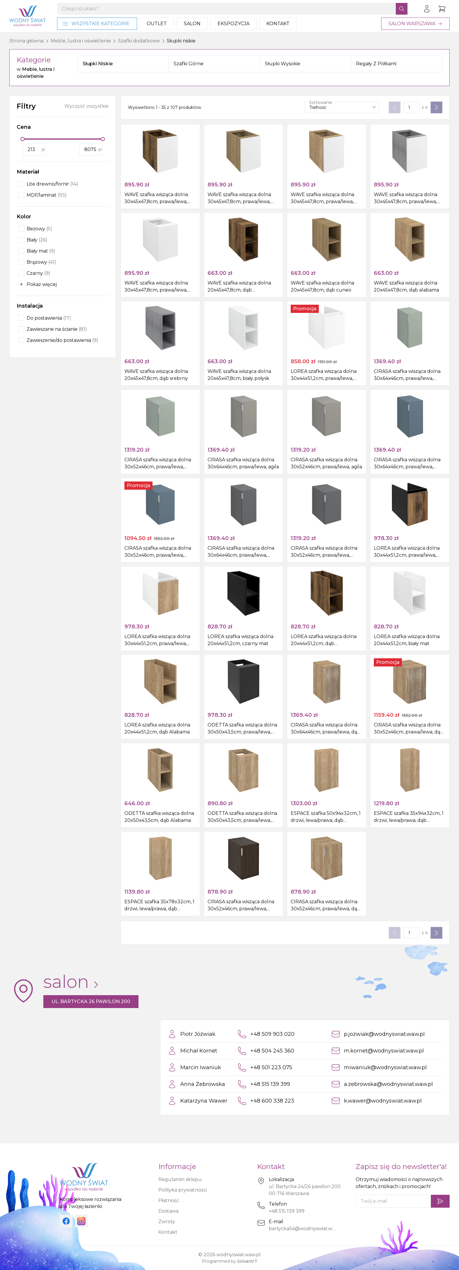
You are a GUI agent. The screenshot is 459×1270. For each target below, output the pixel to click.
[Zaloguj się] (426, 8)
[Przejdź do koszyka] (442, 8)
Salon (192, 23)
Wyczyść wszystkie (86, 106)
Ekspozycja (233, 23)
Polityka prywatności (182, 1190)
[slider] (22, 139)
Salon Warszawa (415, 23)
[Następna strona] (436, 107)
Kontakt (278, 23)
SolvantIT (247, 1261)
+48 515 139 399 (286, 1211)
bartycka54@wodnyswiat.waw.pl (306, 1228)
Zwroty (166, 1221)
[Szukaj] (401, 9)
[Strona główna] (27, 16)
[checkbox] (21, 184)
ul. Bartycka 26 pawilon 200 (91, 1001)
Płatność (168, 1200)
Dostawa (168, 1211)
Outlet (157, 23)
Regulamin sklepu (180, 1179)
